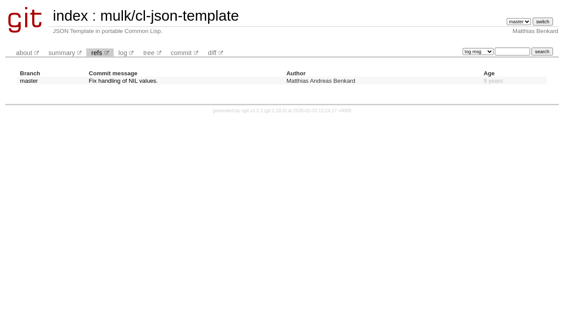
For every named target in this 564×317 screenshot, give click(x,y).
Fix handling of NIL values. (123, 80)
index (70, 15)
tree (148, 52)
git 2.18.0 (275, 110)
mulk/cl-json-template (169, 15)
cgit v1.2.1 (252, 110)
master (29, 80)
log (123, 52)
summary (61, 52)
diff (212, 52)
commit (181, 52)
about (24, 52)
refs (96, 52)
